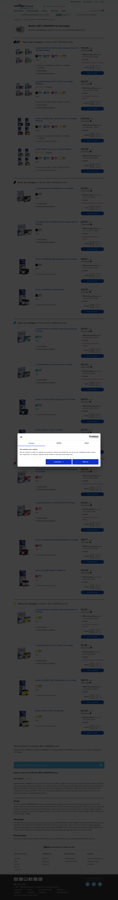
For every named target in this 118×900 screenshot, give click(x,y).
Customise (59, 462)
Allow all (85, 462)
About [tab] (87, 443)
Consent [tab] (31, 443)
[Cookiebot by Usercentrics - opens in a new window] (90, 437)
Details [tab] (59, 443)
